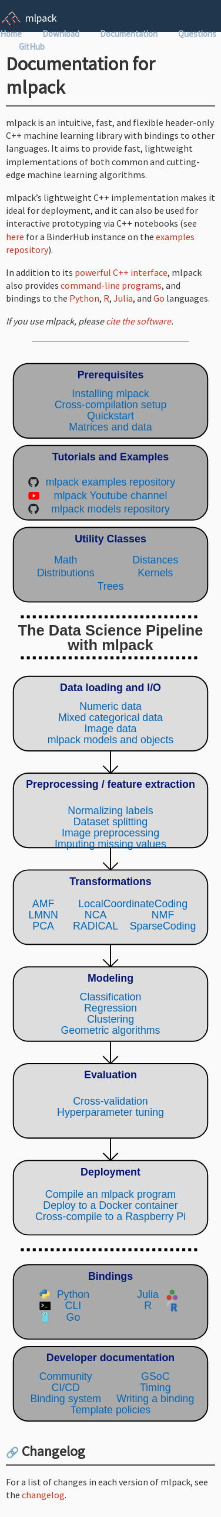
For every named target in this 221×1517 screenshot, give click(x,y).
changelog (43, 1495)
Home (11, 33)
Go (159, 298)
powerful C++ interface (121, 272)
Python (84, 298)
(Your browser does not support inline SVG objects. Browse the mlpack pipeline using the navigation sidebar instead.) (110, 892)
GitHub (32, 46)
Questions (197, 33)
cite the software (138, 321)
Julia (123, 298)
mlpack (41, 18)
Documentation (129, 33)
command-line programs (111, 285)
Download (60, 33)
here (15, 236)
